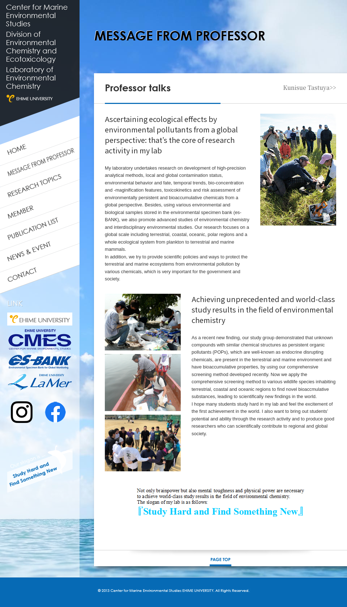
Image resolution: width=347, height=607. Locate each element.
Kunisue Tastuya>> (309, 87)
